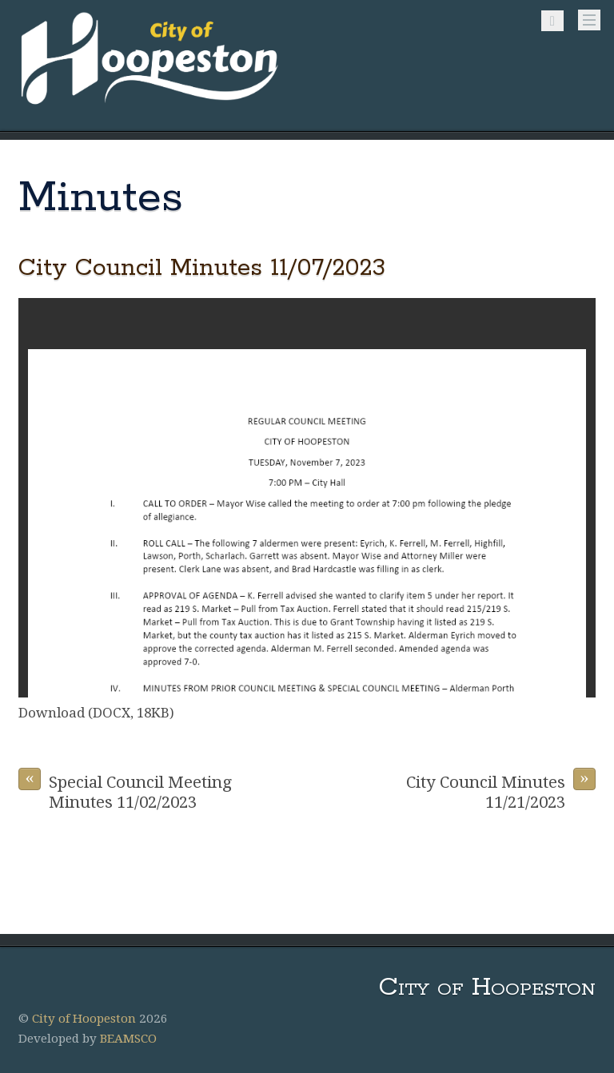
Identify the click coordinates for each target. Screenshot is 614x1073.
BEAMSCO (128, 1038)
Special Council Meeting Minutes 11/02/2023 (125, 790)
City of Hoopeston (84, 1018)
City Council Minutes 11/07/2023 (201, 268)
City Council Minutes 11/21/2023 (501, 790)
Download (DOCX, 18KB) (96, 713)
